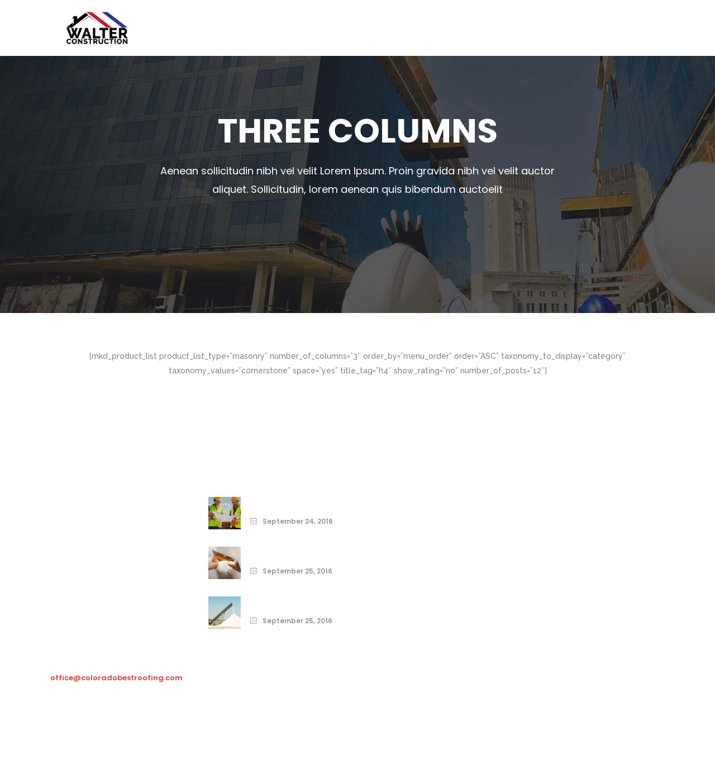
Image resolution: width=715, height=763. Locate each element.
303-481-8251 (91, 642)
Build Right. (273, 600)
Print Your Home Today (299, 501)
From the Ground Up (292, 551)
